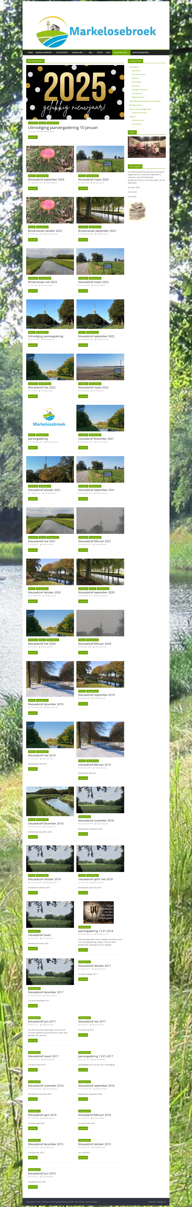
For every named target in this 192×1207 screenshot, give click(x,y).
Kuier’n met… (78, 52)
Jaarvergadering (38, 438)
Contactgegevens (140, 52)
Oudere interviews (139, 112)
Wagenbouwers (138, 97)
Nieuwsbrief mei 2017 (92, 1021)
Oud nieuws (137, 124)
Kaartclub (136, 86)
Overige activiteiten (140, 89)
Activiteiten (61, 52)
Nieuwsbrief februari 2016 (94, 1115)
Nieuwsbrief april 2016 (42, 1115)
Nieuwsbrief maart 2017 (43, 1056)
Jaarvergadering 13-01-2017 (95, 1056)
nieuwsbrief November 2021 (96, 438)
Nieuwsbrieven (120, 52)
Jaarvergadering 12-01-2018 (95, 931)
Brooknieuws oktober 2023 (45, 231)
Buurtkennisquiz (138, 74)
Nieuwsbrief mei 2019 (42, 755)
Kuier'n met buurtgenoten (140, 109)
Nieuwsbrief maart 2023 (93, 282)
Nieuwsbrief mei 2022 (42, 387)
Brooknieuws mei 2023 (42, 282)
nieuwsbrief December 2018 (45, 823)
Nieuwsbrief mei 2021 (42, 541)
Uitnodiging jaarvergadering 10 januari (63, 127)
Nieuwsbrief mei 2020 (42, 643)
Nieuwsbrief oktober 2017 (94, 965)
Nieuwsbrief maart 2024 (93, 179)
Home (30, 52)
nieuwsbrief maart (39, 935)
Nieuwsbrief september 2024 (46, 179)
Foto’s (100, 52)
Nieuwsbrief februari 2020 (94, 643)
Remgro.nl (161, 1202)
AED (90, 52)
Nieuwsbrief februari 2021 (94, 541)
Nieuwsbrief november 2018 (96, 820)
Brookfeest (136, 70)
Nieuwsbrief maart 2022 (93, 387)
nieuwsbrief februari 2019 (94, 764)
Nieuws (42, 123)
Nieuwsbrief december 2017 (45, 992)
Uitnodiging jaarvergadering (45, 336)
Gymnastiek (136, 82)
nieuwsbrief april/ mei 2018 (95, 879)
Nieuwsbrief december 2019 (45, 704)
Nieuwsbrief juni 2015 (42, 1173)
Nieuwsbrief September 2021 (96, 490)
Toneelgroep (137, 93)
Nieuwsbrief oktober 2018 (44, 879)
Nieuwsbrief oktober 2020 (44, 592)
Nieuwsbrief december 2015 (45, 1144)
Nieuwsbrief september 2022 (96, 336)
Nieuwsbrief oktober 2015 (94, 1144)
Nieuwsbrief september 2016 (96, 1085)
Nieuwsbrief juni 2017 (42, 1021)
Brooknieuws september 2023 (97, 231)
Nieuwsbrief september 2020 (96, 592)
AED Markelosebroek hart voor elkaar (145, 101)
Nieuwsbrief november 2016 (46, 1085)
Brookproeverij (135, 105)
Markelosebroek (43, 52)
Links (108, 52)
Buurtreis (135, 78)
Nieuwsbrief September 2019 (96, 695)
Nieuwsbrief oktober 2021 (44, 490)
